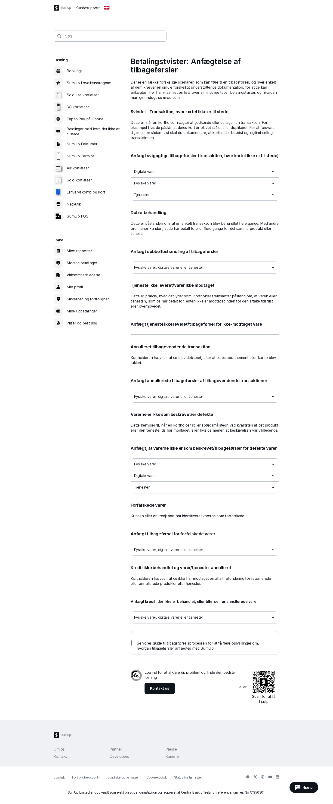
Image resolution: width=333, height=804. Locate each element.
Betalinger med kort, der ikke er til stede (93, 131)
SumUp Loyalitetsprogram (89, 83)
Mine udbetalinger (82, 311)
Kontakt (60, 756)
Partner (116, 749)
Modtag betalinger (82, 263)
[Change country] (106, 7)
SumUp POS (77, 216)
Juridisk (59, 777)
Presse (171, 749)
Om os (59, 749)
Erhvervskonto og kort (86, 192)
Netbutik (74, 204)
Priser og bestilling (82, 323)
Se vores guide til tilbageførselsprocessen (172, 643)
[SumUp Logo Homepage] (64, 8)
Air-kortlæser (78, 168)
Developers (119, 756)
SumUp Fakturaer (82, 144)
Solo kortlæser (79, 180)
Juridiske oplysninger (123, 777)
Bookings (74, 71)
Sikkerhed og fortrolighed (88, 299)
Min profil (75, 287)
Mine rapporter (79, 251)
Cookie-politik (156, 777)
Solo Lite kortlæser (83, 95)
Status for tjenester (188, 777)
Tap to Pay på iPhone (85, 119)
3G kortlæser (78, 107)
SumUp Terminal (81, 156)
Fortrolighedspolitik (86, 777)
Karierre (172, 756)
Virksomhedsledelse (83, 275)
